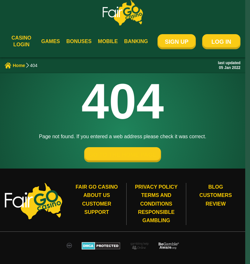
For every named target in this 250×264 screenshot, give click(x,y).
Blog (215, 187)
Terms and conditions (156, 199)
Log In (221, 42)
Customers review (215, 199)
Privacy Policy (156, 187)
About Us (96, 195)
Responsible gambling (156, 216)
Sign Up (176, 42)
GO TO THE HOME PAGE (122, 155)
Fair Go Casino (97, 187)
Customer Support (96, 208)
